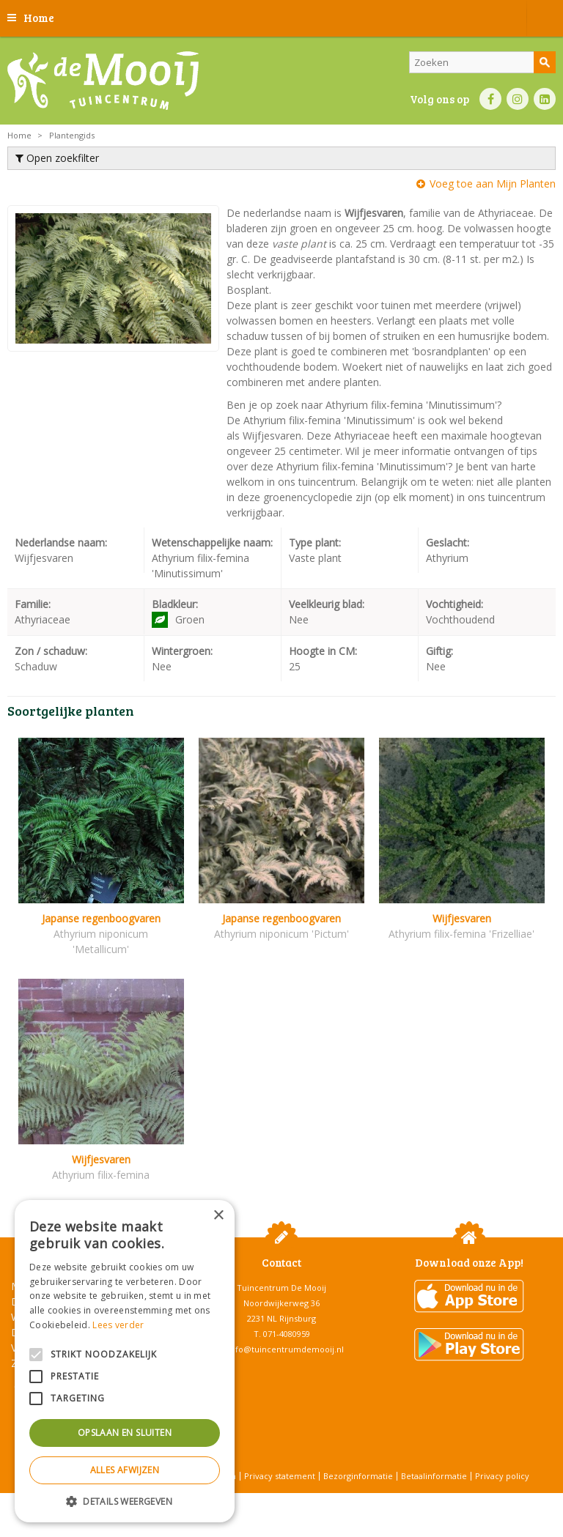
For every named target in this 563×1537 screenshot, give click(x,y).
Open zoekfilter (57, 158)
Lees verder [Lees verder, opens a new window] (118, 1325)
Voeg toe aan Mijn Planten (493, 183)
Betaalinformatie (434, 1475)
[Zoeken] (482, 62)
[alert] (125, 1361)
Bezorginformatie (358, 1475)
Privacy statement (279, 1475)
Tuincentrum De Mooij (281, 1287)
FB (490, 99)
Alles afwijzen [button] (125, 1470)
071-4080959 (286, 1333)
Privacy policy (502, 1475)
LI (545, 99)
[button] (124, 1501)
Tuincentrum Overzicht (318, 1500)
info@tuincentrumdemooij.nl (286, 1349)
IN (518, 99)
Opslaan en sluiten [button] (125, 1432)
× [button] (218, 1215)
